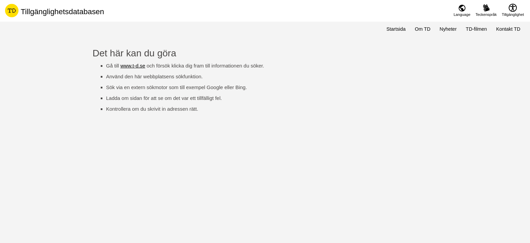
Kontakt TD (508, 29)
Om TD (422, 29)
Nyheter (448, 29)
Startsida (396, 29)
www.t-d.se (132, 66)
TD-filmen (476, 29)
